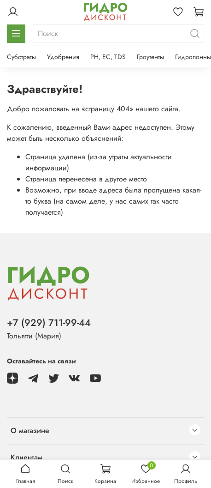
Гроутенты (150, 56)
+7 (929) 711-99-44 (49, 323)
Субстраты (21, 56)
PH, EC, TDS (108, 56)
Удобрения (63, 56)
